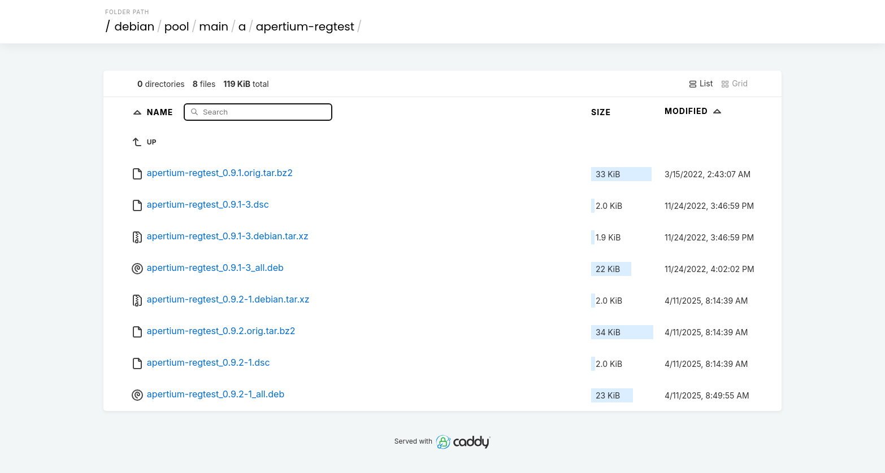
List (700, 83)
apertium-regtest (305, 26)
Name (161, 111)
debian (135, 26)
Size (601, 112)
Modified (694, 111)
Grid (734, 83)
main (213, 26)
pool (176, 26)
